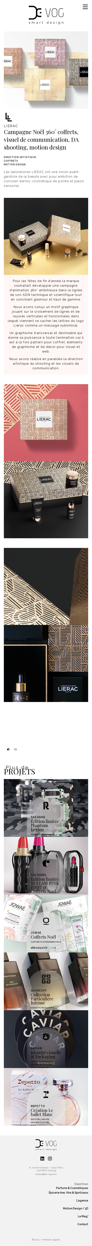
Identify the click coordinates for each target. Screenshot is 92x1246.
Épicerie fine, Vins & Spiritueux (68, 1192)
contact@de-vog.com (46, 1174)
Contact (82, 1224)
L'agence (82, 1200)
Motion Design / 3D (75, 1208)
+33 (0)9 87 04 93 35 (46, 1170)
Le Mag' (83, 1216)
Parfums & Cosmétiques (72, 1188)
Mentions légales (51, 1239)
